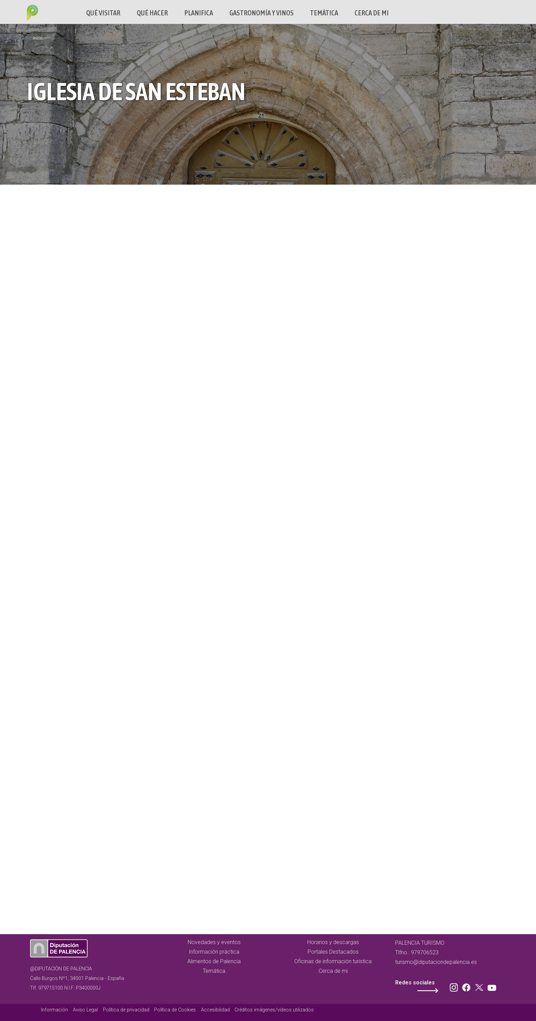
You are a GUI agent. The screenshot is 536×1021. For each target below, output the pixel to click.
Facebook (467, 986)
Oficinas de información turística (333, 961)
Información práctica (214, 952)
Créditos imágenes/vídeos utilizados (274, 1010)
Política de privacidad (126, 1010)
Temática (324, 13)
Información (54, 1010)
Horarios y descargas (333, 942)
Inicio (37, 38)
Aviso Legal (85, 1010)
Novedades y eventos (214, 942)
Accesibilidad (215, 1010)
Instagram (454, 986)
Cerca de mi (371, 13)
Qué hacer (152, 13)
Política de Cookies (175, 1010)
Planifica (198, 13)
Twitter (479, 986)
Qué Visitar (103, 13)
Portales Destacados (333, 952)
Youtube (490, 986)
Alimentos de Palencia (214, 961)
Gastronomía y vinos (261, 13)
